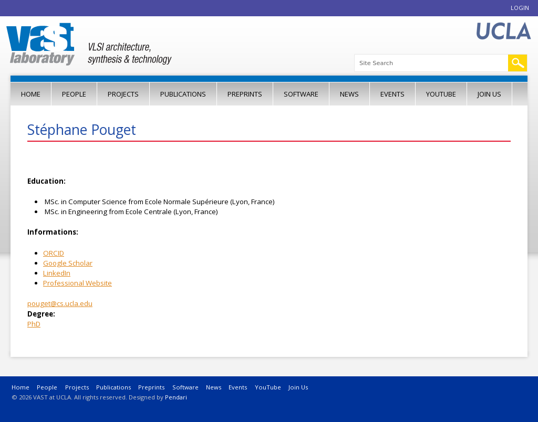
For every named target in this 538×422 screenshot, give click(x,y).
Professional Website (77, 283)
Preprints (244, 94)
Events (392, 94)
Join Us (489, 94)
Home (30, 94)
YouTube (441, 94)
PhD (33, 324)
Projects (123, 94)
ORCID (53, 253)
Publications (183, 94)
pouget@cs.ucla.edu (59, 303)
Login (520, 8)
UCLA (503, 31)
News (349, 94)
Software (301, 94)
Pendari (176, 397)
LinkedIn (56, 273)
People (74, 94)
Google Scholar (67, 263)
